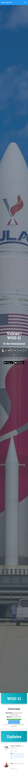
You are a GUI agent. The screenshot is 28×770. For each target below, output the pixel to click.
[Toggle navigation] (25, 2)
